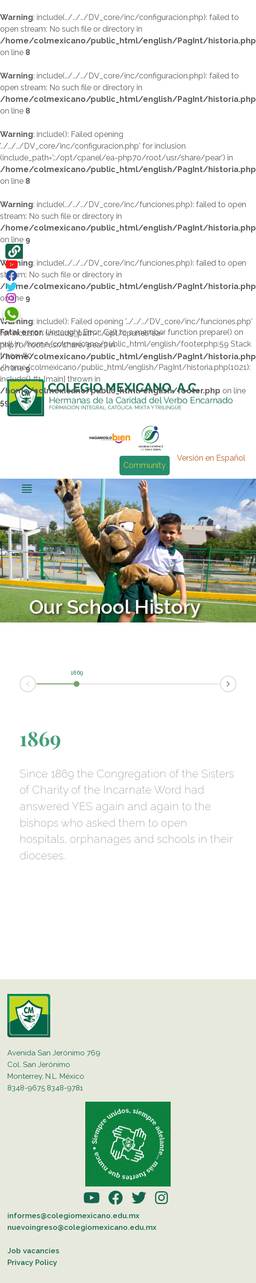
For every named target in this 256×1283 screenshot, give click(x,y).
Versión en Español (211, 458)
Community (144, 465)
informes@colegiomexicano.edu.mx (73, 1215)
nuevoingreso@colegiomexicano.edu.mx (82, 1227)
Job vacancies (33, 1250)
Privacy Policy (32, 1262)
